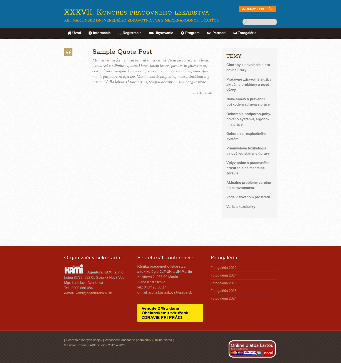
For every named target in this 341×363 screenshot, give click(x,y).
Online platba (163, 340)
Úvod (74, 33)
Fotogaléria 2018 (224, 291)
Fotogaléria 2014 (224, 275)
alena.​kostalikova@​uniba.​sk (170, 292)
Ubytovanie (161, 33)
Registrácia (130, 33)
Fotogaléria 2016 (224, 283)
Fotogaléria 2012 (224, 268)
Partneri (216, 33)
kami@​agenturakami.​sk (93, 293)
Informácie (99, 33)
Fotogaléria (244, 33)
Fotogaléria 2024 (224, 298)
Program (190, 33)
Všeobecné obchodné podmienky (128, 340)
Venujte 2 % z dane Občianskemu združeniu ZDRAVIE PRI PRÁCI (166, 313)
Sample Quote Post (122, 52)
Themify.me (202, 92)
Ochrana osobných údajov (84, 340)
